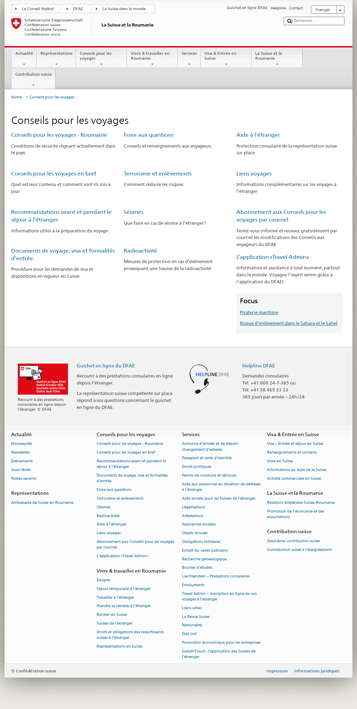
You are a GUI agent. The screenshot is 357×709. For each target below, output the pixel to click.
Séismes (133, 212)
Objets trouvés (194, 533)
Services (189, 59)
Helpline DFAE (258, 365)
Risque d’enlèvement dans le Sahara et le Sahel (288, 323)
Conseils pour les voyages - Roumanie (59, 135)
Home (16, 97)
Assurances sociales (198, 524)
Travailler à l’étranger (115, 597)
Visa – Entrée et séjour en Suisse (295, 444)
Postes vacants (23, 478)
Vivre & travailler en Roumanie (152, 59)
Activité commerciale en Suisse (294, 478)
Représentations (56, 59)
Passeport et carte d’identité (206, 458)
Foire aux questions (149, 135)
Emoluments (193, 585)
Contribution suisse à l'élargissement (299, 549)
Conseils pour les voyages (101, 59)
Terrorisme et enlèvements (157, 173)
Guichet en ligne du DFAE (106, 365)
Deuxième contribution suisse (293, 541)
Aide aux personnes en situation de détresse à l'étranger (221, 487)
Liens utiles (192, 608)
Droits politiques (196, 467)
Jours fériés (21, 470)
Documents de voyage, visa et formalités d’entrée (132, 478)
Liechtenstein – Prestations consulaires (216, 576)
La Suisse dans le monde (124, 9)
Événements (21, 461)
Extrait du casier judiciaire (205, 550)
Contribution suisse (33, 80)
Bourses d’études (197, 568)
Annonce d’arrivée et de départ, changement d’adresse (210, 447)
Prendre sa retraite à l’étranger (124, 606)
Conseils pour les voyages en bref (53, 173)
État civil (189, 634)
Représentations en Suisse (119, 646)
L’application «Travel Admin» (272, 257)
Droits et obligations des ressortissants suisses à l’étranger (130, 635)
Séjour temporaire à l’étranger (124, 589)
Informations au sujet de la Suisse (296, 470)
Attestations (192, 516)
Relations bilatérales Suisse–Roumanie (301, 502)
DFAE (78, 9)
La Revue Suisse (196, 616)
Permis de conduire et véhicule (209, 475)
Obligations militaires (201, 541)
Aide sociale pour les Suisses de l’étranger (219, 498)
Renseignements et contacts (292, 452)
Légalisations (193, 507)
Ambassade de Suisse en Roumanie (42, 502)
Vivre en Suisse (280, 461)
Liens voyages (254, 173)
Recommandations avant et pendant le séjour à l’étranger (131, 464)
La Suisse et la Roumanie (277, 59)
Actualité (24, 59)
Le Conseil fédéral (38, 9)
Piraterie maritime (259, 312)
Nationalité (192, 625)
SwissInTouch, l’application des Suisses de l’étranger (219, 654)
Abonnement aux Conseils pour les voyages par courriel (135, 544)
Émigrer (104, 580)
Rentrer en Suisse (112, 615)
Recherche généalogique (204, 559)
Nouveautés (21, 444)
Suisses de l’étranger (114, 623)
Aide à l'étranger (258, 135)
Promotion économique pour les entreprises (221, 643)
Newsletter (20, 452)
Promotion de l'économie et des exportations (295, 514)
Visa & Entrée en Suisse (226, 59)
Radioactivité (140, 250)
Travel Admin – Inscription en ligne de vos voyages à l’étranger (219, 596)
